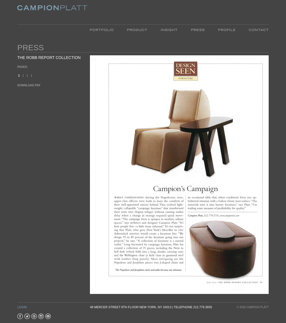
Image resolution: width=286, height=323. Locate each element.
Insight (169, 29)
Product (137, 29)
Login (22, 307)
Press (197, 29)
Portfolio (105, 29)
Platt (52, 12)
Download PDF (28, 85)
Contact (255, 29)
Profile (226, 29)
